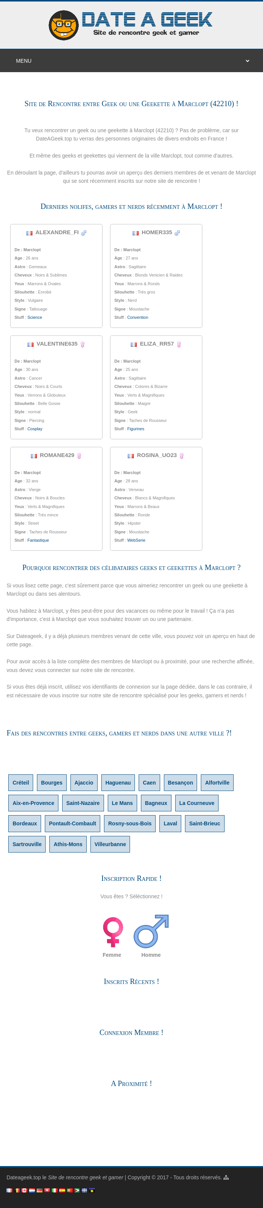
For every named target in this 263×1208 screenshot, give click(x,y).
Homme (151, 935)
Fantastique (38, 540)
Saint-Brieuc (204, 823)
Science (35, 317)
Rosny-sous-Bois (129, 823)
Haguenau (118, 783)
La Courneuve (196, 803)
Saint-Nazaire (83, 803)
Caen (149, 783)
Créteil (20, 783)
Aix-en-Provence (33, 803)
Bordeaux (24, 823)
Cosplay (35, 428)
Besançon (180, 783)
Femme (112, 935)
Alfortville (217, 783)
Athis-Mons (68, 844)
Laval (170, 823)
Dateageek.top (23, 1177)
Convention (137, 317)
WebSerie (136, 540)
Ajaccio (84, 783)
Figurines (135, 428)
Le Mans (122, 803)
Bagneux (156, 803)
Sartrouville (26, 844)
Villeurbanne (110, 844)
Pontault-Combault (72, 823)
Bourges (52, 783)
